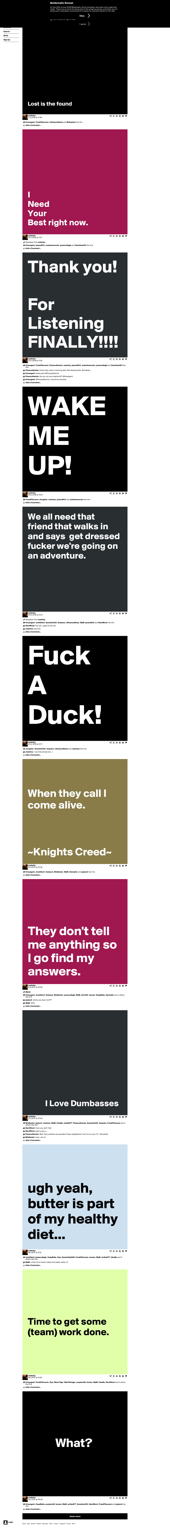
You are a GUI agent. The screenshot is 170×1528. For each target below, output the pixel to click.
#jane (28, 992)
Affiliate (38, 1523)
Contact (56, 1523)
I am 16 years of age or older (64, 19)
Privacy (68, 1523)
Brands (33, 1523)
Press (51, 1523)
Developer (45, 1523)
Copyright (62, 1523)
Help (28, 1523)
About (24, 1523)
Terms (73, 1523)
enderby (32, 116)
